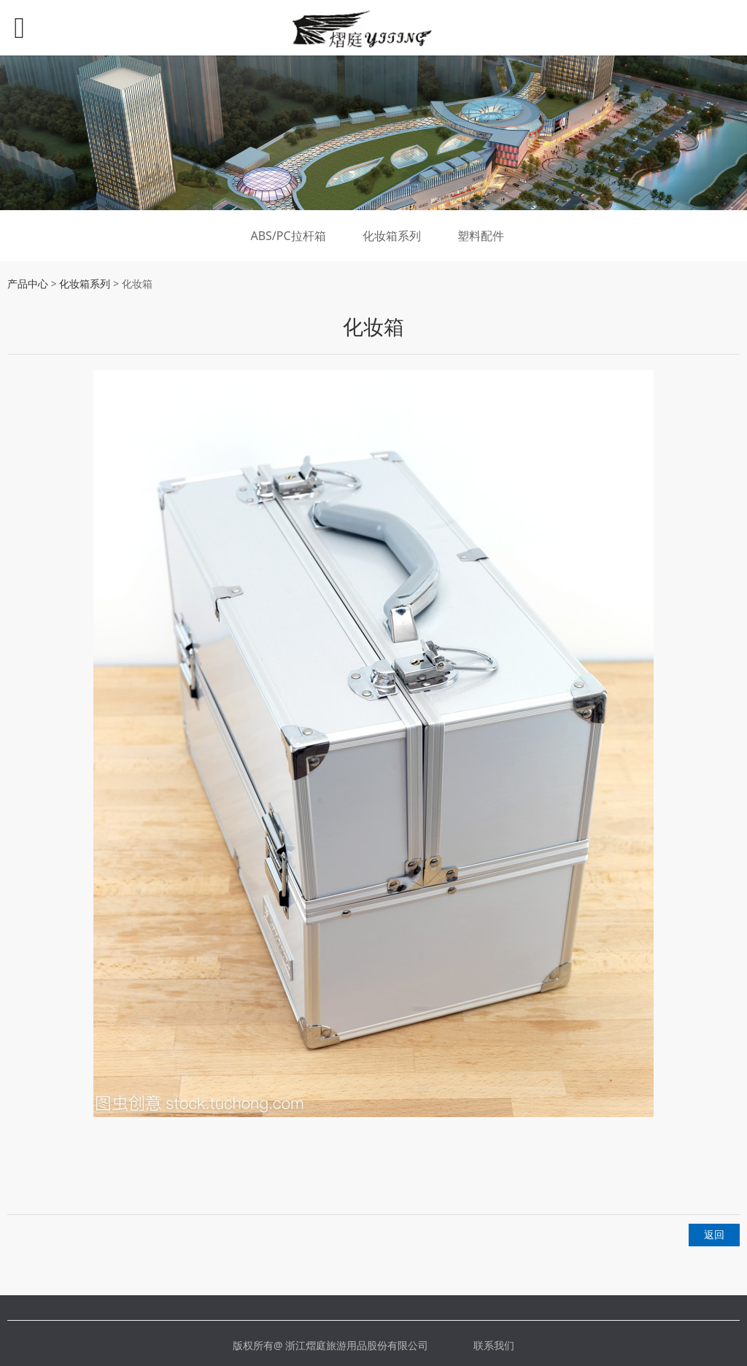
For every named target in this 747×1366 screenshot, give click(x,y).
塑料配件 (480, 236)
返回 (714, 1234)
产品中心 (27, 283)
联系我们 (493, 1345)
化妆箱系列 (392, 236)
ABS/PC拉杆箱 (287, 236)
